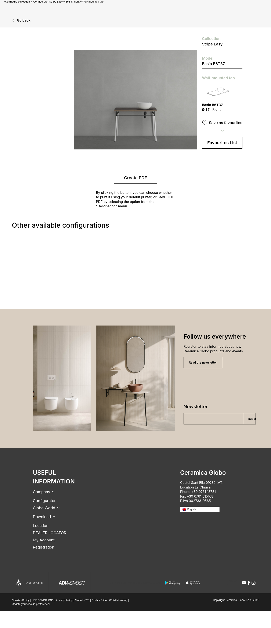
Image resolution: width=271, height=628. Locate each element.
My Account (43, 540)
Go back (23, 20)
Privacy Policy (64, 600)
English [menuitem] (191, 509)
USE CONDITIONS (43, 600)
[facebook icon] (249, 583)
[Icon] (30, 582)
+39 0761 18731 (203, 492)
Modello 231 (82, 600)
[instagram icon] (254, 583)
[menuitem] (200, 509)
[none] (200, 509)
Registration (43, 547)
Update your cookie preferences (31, 604)
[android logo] (172, 583)
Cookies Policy (20, 600)
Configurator (44, 500)
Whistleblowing (118, 600)
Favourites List (222, 142)
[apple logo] (193, 583)
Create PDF (135, 177)
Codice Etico (99, 600)
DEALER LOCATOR (49, 533)
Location (40, 525)
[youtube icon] (244, 583)
